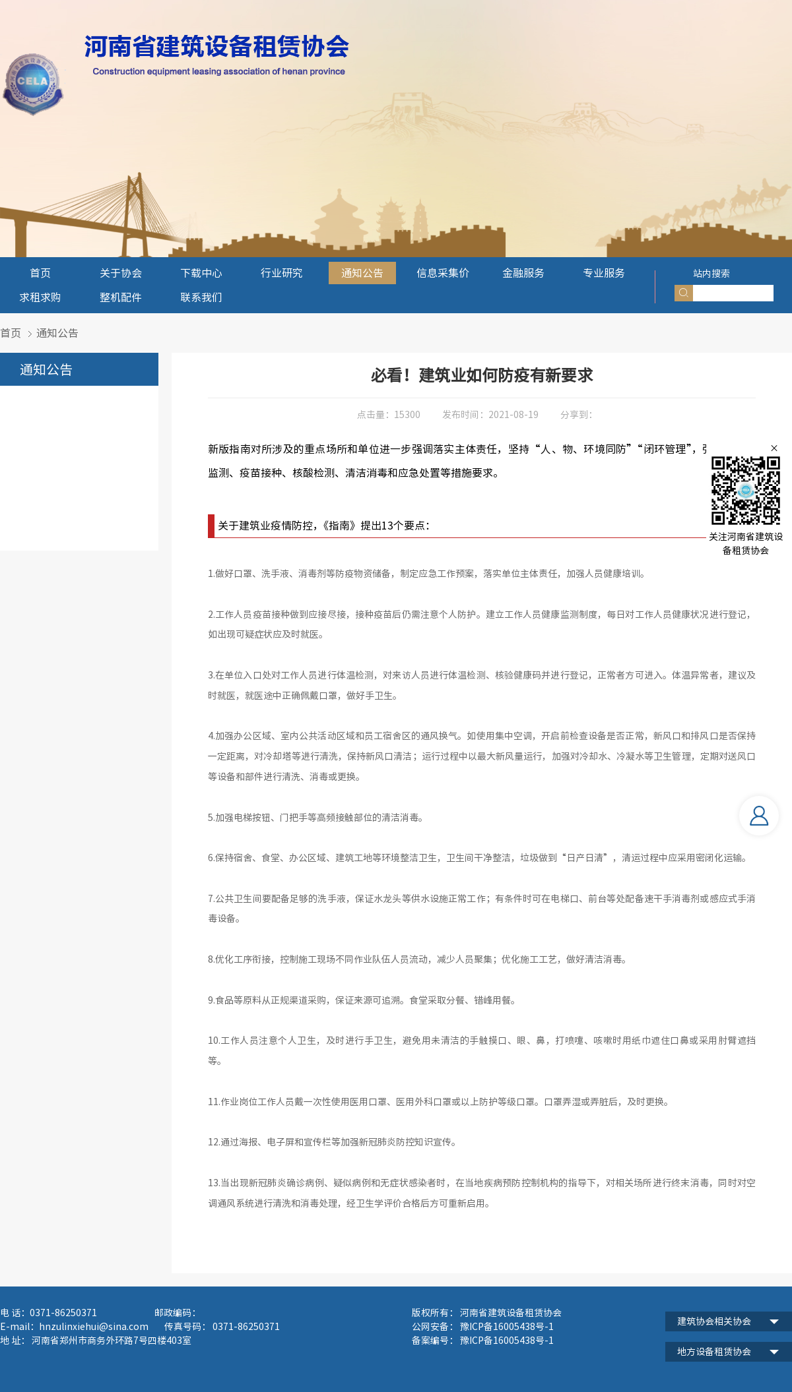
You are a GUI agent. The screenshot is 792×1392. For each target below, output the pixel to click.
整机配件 (121, 297)
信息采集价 (442, 273)
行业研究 (282, 273)
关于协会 (121, 273)
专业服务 (604, 273)
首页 (40, 273)
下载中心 (201, 273)
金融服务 (523, 273)
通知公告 (362, 273)
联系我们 (201, 297)
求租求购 (40, 297)
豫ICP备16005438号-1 (506, 1340)
